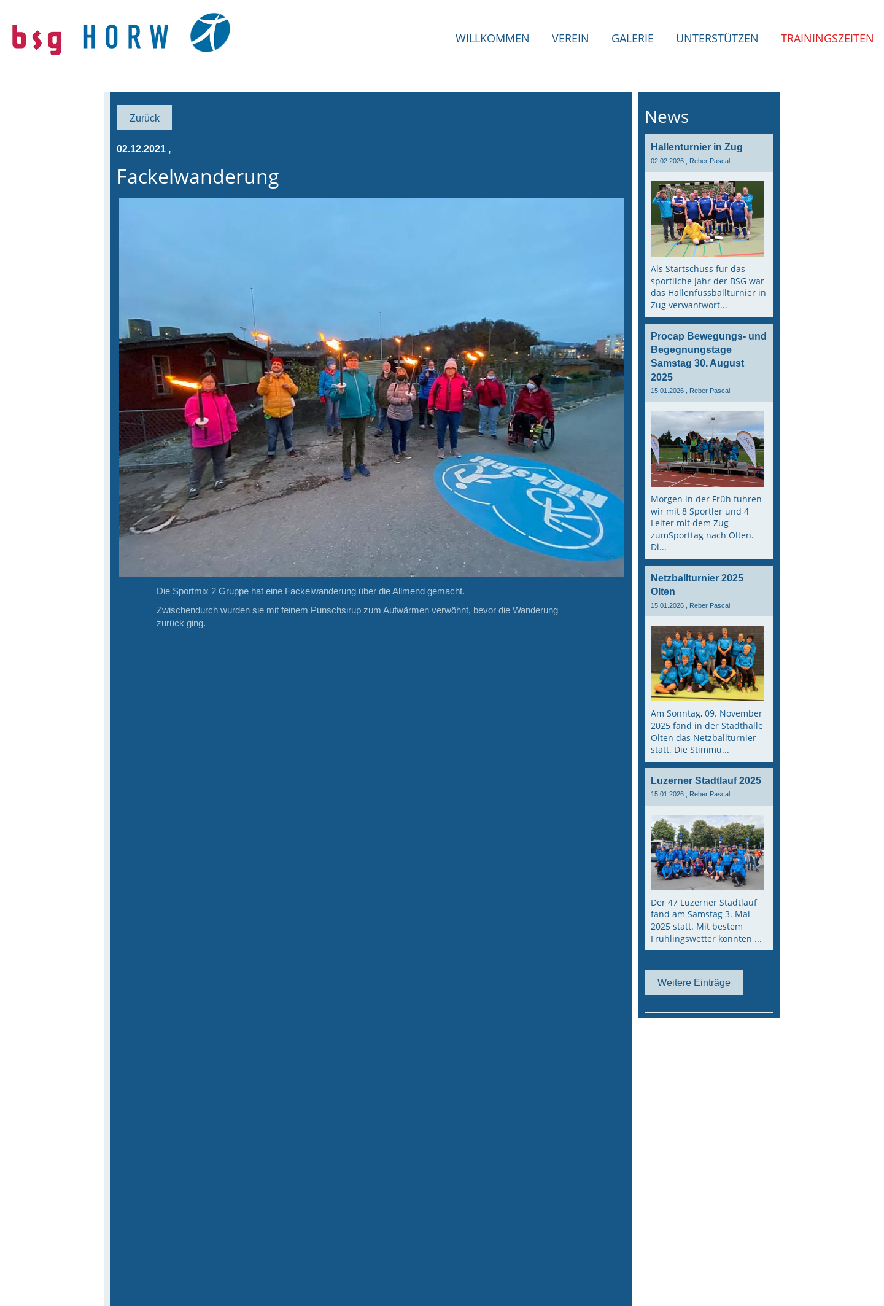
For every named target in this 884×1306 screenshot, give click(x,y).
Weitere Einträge (694, 982)
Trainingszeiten (827, 38)
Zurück (145, 117)
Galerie (632, 38)
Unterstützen (717, 38)
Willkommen (493, 38)
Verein (570, 38)
